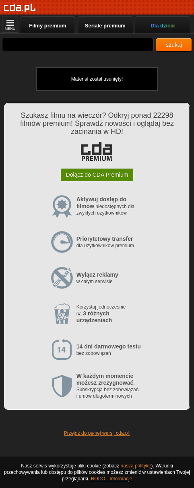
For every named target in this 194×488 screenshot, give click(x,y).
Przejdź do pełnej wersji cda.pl (97, 433)
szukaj (174, 45)
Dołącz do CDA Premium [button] (97, 174)
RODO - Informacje (111, 479)
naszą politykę (136, 466)
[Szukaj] (78, 44)
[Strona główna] (20, 8)
